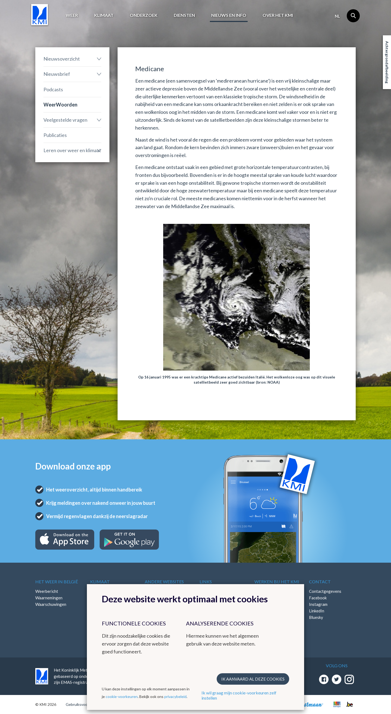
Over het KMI (278, 15)
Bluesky (316, 617)
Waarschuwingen (50, 604)
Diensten (184, 15)
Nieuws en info (228, 15)
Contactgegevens (325, 591)
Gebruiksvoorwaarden (84, 704)
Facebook (318, 597)
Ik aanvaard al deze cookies (253, 679)
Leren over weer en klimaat (72, 150)
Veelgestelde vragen (65, 120)
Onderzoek (143, 15)
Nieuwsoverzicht (61, 59)
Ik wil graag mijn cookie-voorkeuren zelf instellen (238, 695)
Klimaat (103, 15)
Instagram (318, 604)
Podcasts (53, 89)
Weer (72, 15)
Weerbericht (46, 591)
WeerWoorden (60, 105)
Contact (320, 581)
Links (206, 581)
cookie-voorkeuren (122, 696)
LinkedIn (316, 610)
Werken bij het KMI (276, 581)
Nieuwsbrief (56, 74)
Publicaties (55, 135)
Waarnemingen (48, 597)
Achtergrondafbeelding (387, 62)
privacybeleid (175, 696)
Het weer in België (56, 581)
